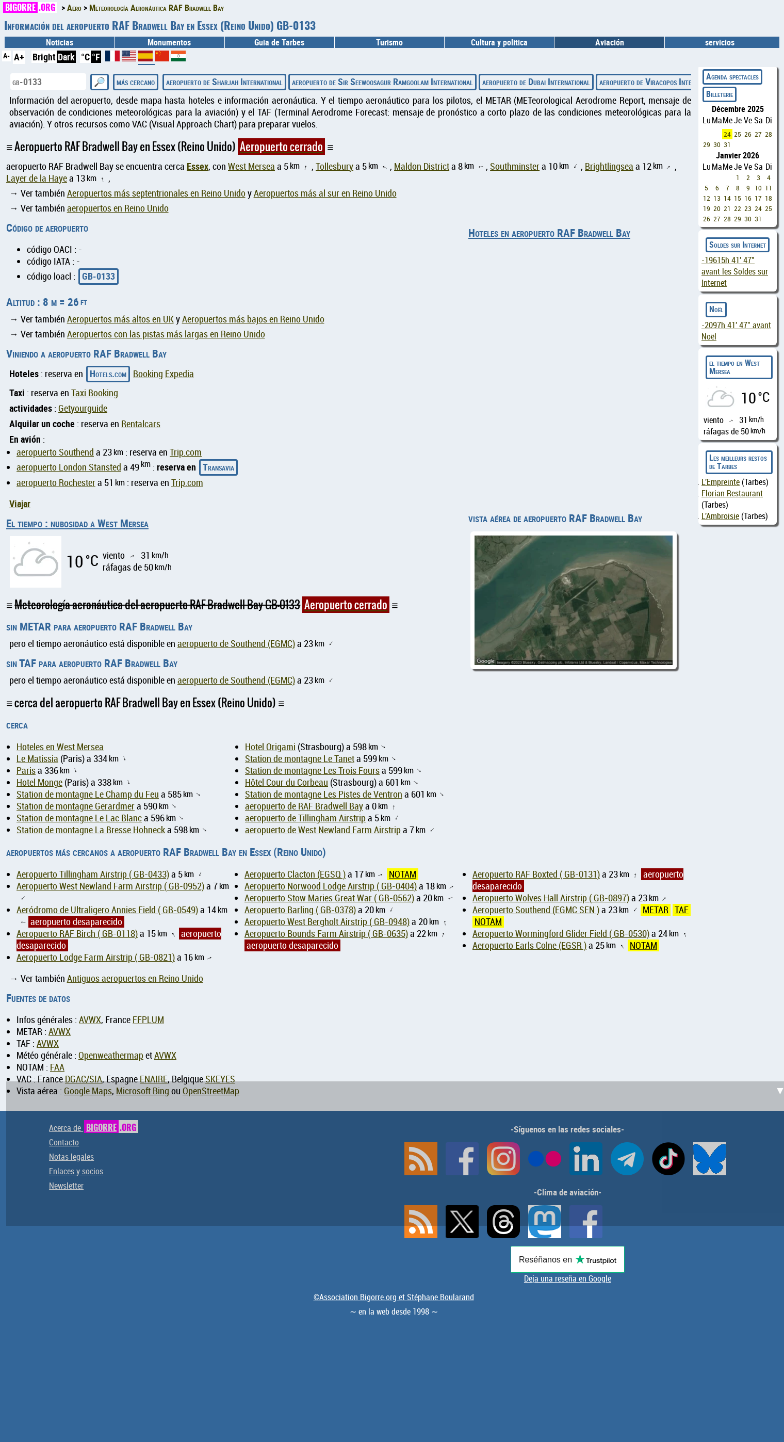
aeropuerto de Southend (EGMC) (236, 644)
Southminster (515, 166)
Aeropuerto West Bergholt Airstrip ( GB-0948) (327, 922)
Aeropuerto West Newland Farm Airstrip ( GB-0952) (110, 886)
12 (706, 198)
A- (6, 55)
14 (727, 198)
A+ (19, 57)
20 (717, 208)
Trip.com (186, 452)
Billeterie (719, 94)
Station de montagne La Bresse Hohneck (91, 830)
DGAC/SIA (83, 1079)
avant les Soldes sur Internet (734, 271)
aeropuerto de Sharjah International (224, 81)
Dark (66, 57)
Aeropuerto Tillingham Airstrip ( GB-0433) (93, 874)
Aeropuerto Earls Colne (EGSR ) (529, 945)
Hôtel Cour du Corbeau (286, 782)
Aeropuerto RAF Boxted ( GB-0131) (536, 874)
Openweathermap (110, 1055)
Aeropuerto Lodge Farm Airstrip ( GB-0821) (96, 957)
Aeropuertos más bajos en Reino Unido (253, 319)
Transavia (218, 467)
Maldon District (421, 166)
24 (727, 134)
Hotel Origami (270, 747)
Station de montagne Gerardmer (76, 806)
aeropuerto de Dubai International (536, 81)
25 (737, 134)
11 (768, 187)
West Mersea (251, 166)
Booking (148, 374)
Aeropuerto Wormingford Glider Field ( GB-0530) (560, 933)
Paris (26, 770)
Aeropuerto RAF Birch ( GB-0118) (77, 933)
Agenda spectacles (732, 76)
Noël (716, 309)
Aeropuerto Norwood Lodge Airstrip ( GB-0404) (330, 886)
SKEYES (220, 1079)
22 (737, 208)
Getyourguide (82, 408)
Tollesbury (334, 166)
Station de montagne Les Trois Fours (312, 770)
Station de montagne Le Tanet (299, 759)
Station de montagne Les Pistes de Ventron (323, 794)
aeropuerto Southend (55, 452)
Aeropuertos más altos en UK (120, 319)
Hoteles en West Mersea (60, 747)
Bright (44, 57)
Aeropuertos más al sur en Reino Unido (325, 193)
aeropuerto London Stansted (69, 467)
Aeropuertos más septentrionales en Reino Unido (156, 193)
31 (727, 144)
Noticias (59, 42)
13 (717, 198)
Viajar (19, 503)
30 (717, 144)
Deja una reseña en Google (567, 1278)
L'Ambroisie (720, 516)
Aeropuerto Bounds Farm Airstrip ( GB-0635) (326, 933)
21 (727, 208)
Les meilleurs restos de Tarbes (738, 462)
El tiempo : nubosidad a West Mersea (77, 523)
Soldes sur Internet (737, 244)
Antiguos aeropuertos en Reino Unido (135, 978)
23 (748, 208)
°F (96, 57)
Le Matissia (37, 759)
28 (768, 134)
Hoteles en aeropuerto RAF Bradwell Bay (549, 232)
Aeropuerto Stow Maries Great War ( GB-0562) (329, 898)
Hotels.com (108, 373)
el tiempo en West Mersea (734, 367)
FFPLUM (148, 1020)
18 (768, 198)
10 (758, 187)
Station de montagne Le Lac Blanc (79, 818)
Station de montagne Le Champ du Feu (88, 794)
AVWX (90, 1020)
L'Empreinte (720, 482)
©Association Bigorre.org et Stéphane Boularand (394, 1297)
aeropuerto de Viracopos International (660, 81)
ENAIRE (154, 1079)
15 (737, 198)
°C (85, 57)
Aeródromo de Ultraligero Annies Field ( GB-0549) (107, 910)
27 (758, 134)
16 (748, 198)
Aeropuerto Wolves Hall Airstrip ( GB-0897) (550, 898)
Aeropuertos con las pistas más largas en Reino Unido (166, 334)
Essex (197, 166)
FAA (57, 1067)
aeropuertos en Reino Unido (118, 208)
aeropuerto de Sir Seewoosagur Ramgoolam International (382, 81)
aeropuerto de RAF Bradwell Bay (304, 806)
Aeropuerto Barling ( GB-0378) (300, 910)
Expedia (179, 374)
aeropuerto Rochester (56, 483)
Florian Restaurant (732, 493)
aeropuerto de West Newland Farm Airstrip (323, 830)
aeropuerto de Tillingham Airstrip (305, 818)
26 (748, 134)
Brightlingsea (609, 166)
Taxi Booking (94, 393)
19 (706, 208)
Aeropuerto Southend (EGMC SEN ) (535, 910)
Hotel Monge (39, 782)
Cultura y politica (499, 42)
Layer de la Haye (36, 178)
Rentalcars (140, 424)
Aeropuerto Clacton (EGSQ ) (295, 874)
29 (706, 144)
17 (758, 198)
